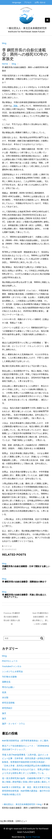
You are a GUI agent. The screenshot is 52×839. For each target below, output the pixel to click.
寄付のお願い (8, 687)
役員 (4, 692)
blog (4, 43)
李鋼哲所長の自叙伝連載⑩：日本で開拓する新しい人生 (26, 567)
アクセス (27, 2)
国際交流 (6, 681)
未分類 (5, 697)
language (16, 2)
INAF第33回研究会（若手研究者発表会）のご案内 (25, 740)
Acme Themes (33, 837)
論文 (4, 713)
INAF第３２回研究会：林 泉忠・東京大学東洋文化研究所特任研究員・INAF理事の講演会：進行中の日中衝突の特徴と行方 (26, 791)
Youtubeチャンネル (11, 666)
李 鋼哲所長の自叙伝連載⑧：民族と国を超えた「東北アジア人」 (24, 595)
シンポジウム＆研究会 (12, 671)
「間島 (15, 105)
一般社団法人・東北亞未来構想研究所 (27, 28)
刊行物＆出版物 (9, 676)
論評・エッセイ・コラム (13, 723)
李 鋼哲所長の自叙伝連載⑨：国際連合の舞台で (24, 581)
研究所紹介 (7, 708)
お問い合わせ (40, 2)
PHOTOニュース (10, 661)
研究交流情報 (8, 702)
